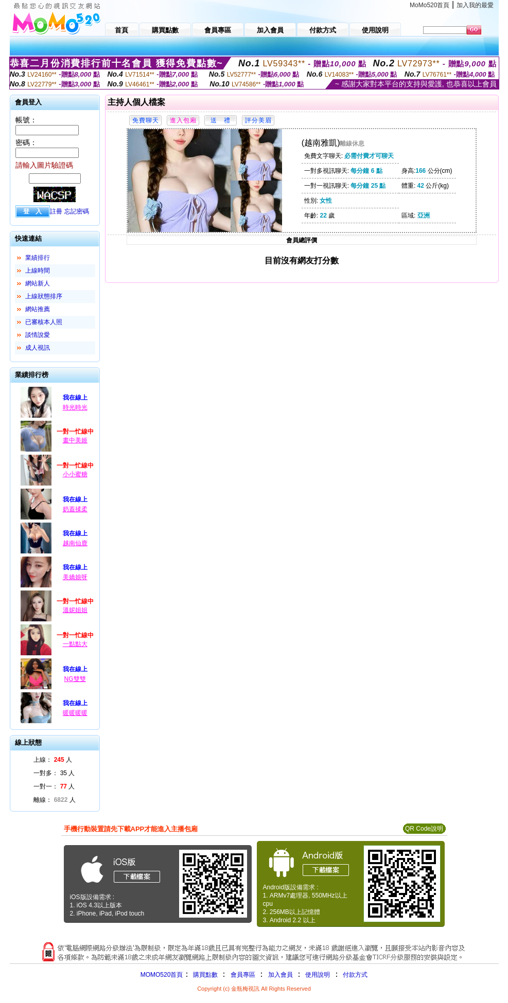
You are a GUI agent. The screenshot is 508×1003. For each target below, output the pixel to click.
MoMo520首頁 (429, 5)
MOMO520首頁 (162, 974)
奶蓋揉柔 (75, 509)
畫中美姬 (75, 440)
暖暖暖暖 (75, 713)
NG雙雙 (75, 679)
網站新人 (37, 283)
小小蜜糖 (75, 474)
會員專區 (243, 974)
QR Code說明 (424, 828)
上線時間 (37, 270)
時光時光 (75, 407)
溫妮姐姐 (75, 610)
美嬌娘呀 (75, 577)
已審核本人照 (43, 322)
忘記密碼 (76, 211)
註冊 (56, 211)
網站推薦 (37, 309)
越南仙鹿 (75, 543)
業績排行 (37, 257)
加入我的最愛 (475, 5)
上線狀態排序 (43, 296)
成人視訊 (37, 347)
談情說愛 (37, 334)
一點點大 (75, 644)
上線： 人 (52, 759)
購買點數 (204, 974)
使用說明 (317, 974)
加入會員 (280, 974)
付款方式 (355, 974)
